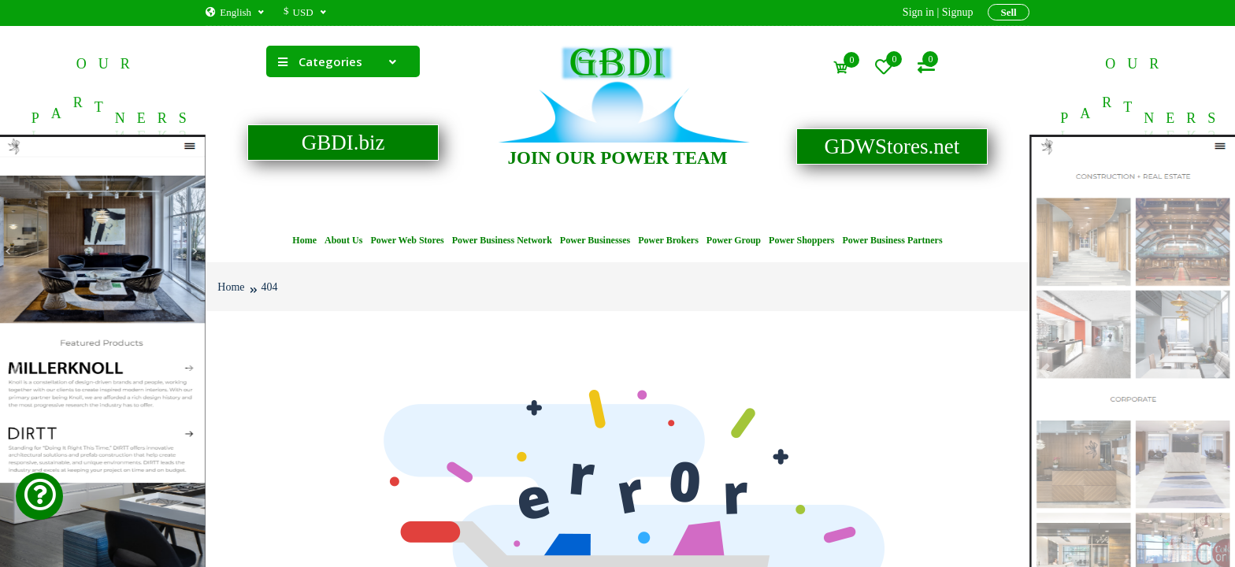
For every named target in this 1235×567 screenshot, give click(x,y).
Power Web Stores (406, 240)
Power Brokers (668, 240)
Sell (1008, 12)
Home (304, 240)
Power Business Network (502, 240)
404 (269, 286)
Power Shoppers (801, 240)
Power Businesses (595, 240)
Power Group (734, 240)
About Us (343, 240)
